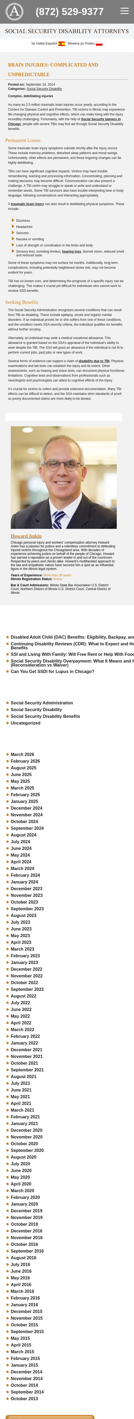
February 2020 (25, 1197)
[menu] (125, 10)
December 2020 (26, 1130)
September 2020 (27, 1150)
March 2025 (22, 788)
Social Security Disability (44, 89)
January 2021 (24, 1123)
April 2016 (21, 1284)
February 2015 (25, 1358)
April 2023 (21, 942)
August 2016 (23, 1258)
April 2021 (21, 1103)
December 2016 (26, 1231)
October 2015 (24, 1325)
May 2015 (20, 1338)
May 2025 (20, 781)
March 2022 (22, 1029)
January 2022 (24, 1043)
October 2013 (24, 1398)
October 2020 (24, 1143)
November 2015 (27, 1318)
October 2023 (24, 902)
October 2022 (24, 982)
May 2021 (20, 1096)
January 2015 (24, 1365)
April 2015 (21, 1345)
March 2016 (22, 1291)
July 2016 (20, 1264)
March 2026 (22, 754)
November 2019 (27, 1217)
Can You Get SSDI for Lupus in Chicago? (52, 671)
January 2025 (24, 801)
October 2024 (24, 821)
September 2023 (27, 909)
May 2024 (20, 855)
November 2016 (27, 1237)
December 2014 (26, 1372)
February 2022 (25, 1036)
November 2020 (27, 1137)
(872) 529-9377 (70, 12)
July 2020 (20, 1164)
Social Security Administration (42, 703)
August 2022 (23, 996)
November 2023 (27, 895)
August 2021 (23, 1076)
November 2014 (27, 1378)
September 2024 (27, 828)
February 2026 (25, 761)
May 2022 (20, 1016)
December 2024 (26, 808)
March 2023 (22, 949)
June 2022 (21, 1009)
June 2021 (21, 1090)
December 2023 (26, 888)
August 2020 (23, 1157)
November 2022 (27, 976)
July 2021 (20, 1083)
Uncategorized (25, 723)
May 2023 (20, 935)
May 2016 (20, 1278)
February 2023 (25, 956)
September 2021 (27, 1070)
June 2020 (21, 1170)
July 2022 (20, 1002)
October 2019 (24, 1224)
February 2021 (25, 1117)
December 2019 (26, 1211)
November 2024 (27, 815)
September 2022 (27, 989)
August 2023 (23, 915)
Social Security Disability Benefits (45, 716)
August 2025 (23, 768)
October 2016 (24, 1244)
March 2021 (22, 1110)
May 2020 (20, 1177)
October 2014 (24, 1385)
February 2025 (25, 794)
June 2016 (21, 1271)
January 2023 (24, 962)
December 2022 (26, 969)
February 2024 (25, 875)
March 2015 (22, 1351)
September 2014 (27, 1392)
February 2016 (25, 1298)
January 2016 (24, 1304)
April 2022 (21, 1023)
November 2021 (27, 1056)
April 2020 (21, 1184)
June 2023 (21, 929)
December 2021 (26, 1049)
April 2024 (21, 862)
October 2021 (24, 1063)
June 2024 (21, 848)
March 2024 (22, 868)
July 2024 (20, 841)
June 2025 (21, 774)
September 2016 (27, 1251)
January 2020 (24, 1204)
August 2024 (23, 835)
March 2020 (22, 1190)
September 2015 (27, 1331)
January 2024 (24, 882)
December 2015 (26, 1311)
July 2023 (20, 922)
